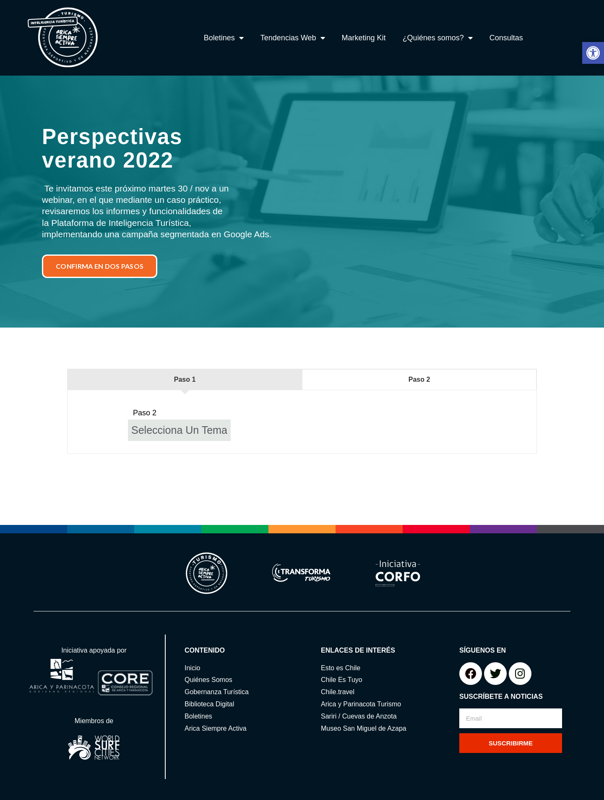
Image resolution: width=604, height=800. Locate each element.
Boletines (224, 38)
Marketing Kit (364, 38)
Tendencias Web (292, 38)
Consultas (506, 38)
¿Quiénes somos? (438, 38)
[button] (593, 53)
